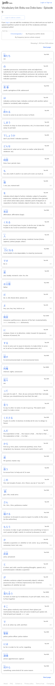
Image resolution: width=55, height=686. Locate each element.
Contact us (18, 684)
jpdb (5, 2)
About (6, 684)
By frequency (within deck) (35, 34)
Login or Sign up (46, 2)
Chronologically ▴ (17, 34)
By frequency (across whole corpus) (27, 37)
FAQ (11, 684)
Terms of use (40, 684)
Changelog (50, 684)
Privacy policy (28, 684)
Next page (47, 47)
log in (8, 22)
